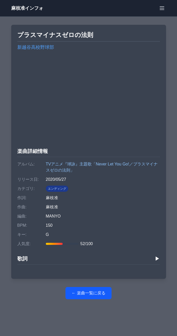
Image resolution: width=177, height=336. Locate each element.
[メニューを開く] (162, 8)
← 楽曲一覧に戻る (88, 293)
